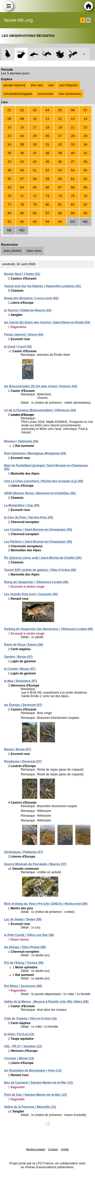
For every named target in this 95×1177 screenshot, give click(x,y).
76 (85, 196)
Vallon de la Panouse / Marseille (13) (30, 1107)
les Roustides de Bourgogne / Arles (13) (33, 1070)
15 (9, 127)
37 (34, 153)
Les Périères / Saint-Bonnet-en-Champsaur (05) (38, 541)
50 (22, 170)
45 (47, 161)
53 (60, 170)
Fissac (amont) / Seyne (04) (23, 334)
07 (85, 110)
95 (60, 222)
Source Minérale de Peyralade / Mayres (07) (35, 864)
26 (47, 136)
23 (9, 136)
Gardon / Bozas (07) (18, 657)
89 (72, 213)
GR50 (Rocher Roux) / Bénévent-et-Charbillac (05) (40, 493)
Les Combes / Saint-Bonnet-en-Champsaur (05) (38, 529)
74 (60, 196)
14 (85, 119)
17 (34, 127)
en (88, 20)
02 (22, 110)
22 (85, 127)
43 (22, 161)
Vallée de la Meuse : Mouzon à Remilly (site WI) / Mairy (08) (46, 1001)
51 (34, 170)
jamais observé (15, 85)
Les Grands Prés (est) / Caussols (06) (31, 594)
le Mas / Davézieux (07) (20, 681)
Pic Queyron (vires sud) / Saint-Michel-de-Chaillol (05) (42, 558)
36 (22, 153)
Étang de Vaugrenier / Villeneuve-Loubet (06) (36, 582)
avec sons (34, 251)
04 (47, 110)
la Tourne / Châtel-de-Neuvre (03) (27, 310)
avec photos (12, 251)
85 (22, 213)
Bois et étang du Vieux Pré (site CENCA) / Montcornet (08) (45, 904)
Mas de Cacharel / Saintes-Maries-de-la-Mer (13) (38, 1082)
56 (9, 179)
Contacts (53, 1149)
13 (72, 119)
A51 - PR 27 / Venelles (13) (23, 1046)
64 (22, 187)
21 (72, 127)
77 (9, 204)
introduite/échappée (18, 94)
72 (34, 196)
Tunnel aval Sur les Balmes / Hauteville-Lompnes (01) (42, 286)
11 (47, 119)
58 (34, 179)
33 (72, 144)
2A (9, 144)
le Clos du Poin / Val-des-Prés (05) (28, 517)
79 (34, 204)
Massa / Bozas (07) (17, 749)
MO (22, 230)
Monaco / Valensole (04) (21, 441)
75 (72, 196)
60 (60, 179)
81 (60, 204)
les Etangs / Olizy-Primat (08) (25, 947)
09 (22, 119)
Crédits (65, 1149)
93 (34, 222)
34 (85, 144)
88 (60, 213)
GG (72, 222)
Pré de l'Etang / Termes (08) (24, 963)
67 (60, 187)
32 (60, 144)
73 (47, 196)
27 (60, 136)
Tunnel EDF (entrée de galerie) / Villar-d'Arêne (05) (40, 570)
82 (72, 204)
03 (34, 110)
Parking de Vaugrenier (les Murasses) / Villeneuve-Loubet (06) (48, 629)
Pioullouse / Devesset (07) (23, 761)
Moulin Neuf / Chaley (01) (22, 274)
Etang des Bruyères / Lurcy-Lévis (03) (31, 298)
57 (22, 179)
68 (72, 187)
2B (22, 144)
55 (85, 170)
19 (60, 127)
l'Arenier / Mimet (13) (19, 1058)
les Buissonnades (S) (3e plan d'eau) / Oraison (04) (40, 386)
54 (72, 170)
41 (85, 153)
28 (72, 136)
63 (9, 187)
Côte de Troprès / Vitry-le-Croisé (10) (30, 1018)
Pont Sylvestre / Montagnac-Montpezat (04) (35, 453)
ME (9, 230)
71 (22, 196)
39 (60, 153)
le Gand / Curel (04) (18, 346)
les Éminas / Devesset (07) (23, 705)
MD (85, 222)
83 (85, 204)
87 (47, 213)
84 (9, 213)
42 (9, 161)
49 (9, 170)
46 (60, 161)
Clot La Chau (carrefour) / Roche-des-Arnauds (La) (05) (43, 481)
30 (34, 144)
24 (22, 136)
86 (34, 213)
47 (72, 161)
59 (47, 179)
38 (47, 153)
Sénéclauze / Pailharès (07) (23, 852)
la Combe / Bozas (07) (19, 669)
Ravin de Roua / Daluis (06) (23, 644)
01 (9, 110)
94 (47, 222)
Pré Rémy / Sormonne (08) (23, 986)
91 (9, 222)
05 (60, 110)
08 (9, 119)
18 (47, 127)
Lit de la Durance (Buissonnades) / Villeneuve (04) (40, 410)
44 (34, 161)
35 (9, 153)
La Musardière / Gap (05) (21, 505)
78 (22, 204)
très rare (37, 85)
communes (45, 94)
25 (34, 136)
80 (47, 204)
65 (34, 187)
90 (85, 213)
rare (51, 85)
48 (85, 161)
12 (60, 119)
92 (22, 222)
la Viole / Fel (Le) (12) (19, 1034)
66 (47, 187)
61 (72, 179)
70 (9, 196)
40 (72, 153)
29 (85, 136)
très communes (70, 94)
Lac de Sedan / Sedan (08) (23, 919)
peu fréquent (69, 85)
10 (34, 119)
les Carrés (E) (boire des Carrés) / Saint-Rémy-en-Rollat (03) (47, 322)
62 (85, 179)
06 (72, 110)
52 (47, 170)
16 (22, 127)
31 (47, 144)
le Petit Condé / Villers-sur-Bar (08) (29, 935)
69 (85, 187)
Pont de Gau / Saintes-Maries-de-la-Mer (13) (35, 1095)
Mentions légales (35, 1149)
